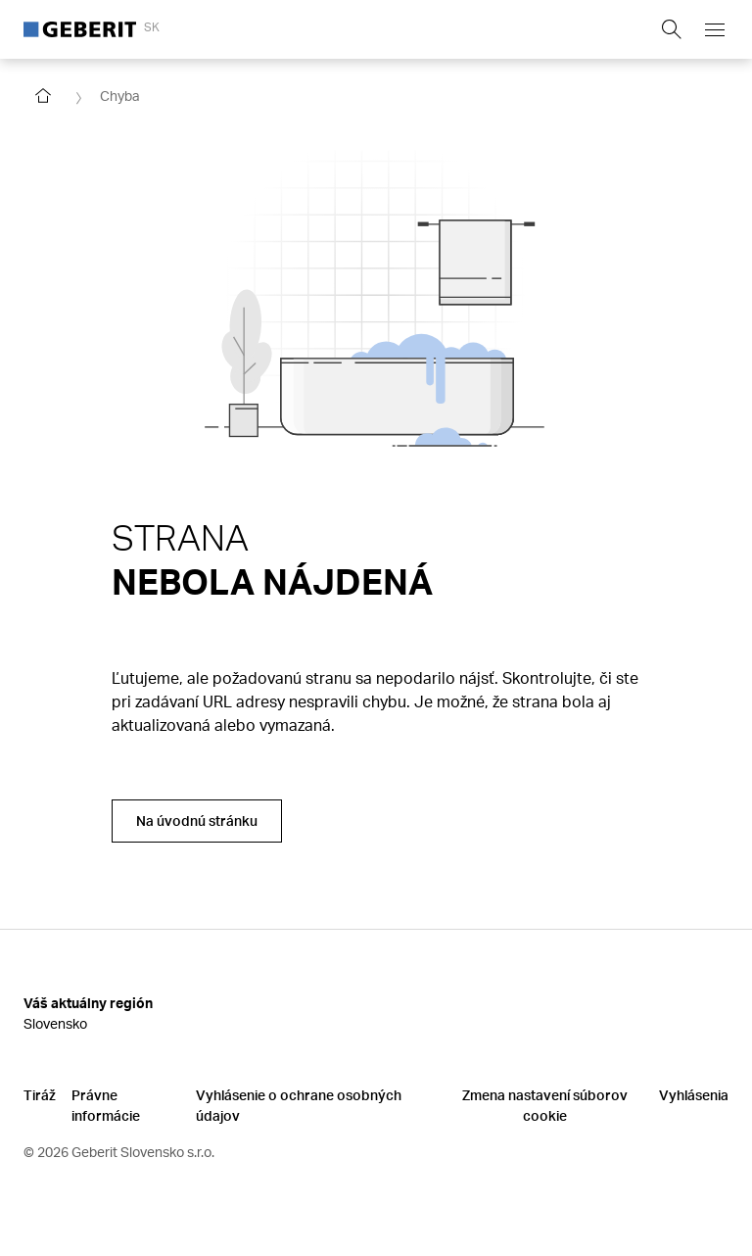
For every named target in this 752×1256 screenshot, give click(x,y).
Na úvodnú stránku (197, 820)
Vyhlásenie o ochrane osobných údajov (298, 1105)
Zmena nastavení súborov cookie (545, 1105)
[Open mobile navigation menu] (714, 29)
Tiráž (40, 1095)
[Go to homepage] (43, 96)
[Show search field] (671, 29)
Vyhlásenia (693, 1095)
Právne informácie (105, 1105)
